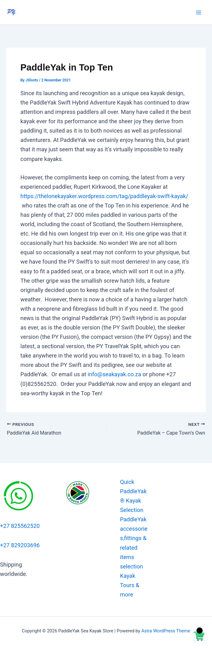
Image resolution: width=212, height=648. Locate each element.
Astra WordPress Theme (165, 631)
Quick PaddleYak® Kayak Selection (133, 496)
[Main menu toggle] (198, 12)
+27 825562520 (20, 526)
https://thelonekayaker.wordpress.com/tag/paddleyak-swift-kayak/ (104, 196)
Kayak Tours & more (129, 585)
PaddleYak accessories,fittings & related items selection (134, 542)
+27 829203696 (20, 545)
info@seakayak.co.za (114, 374)
